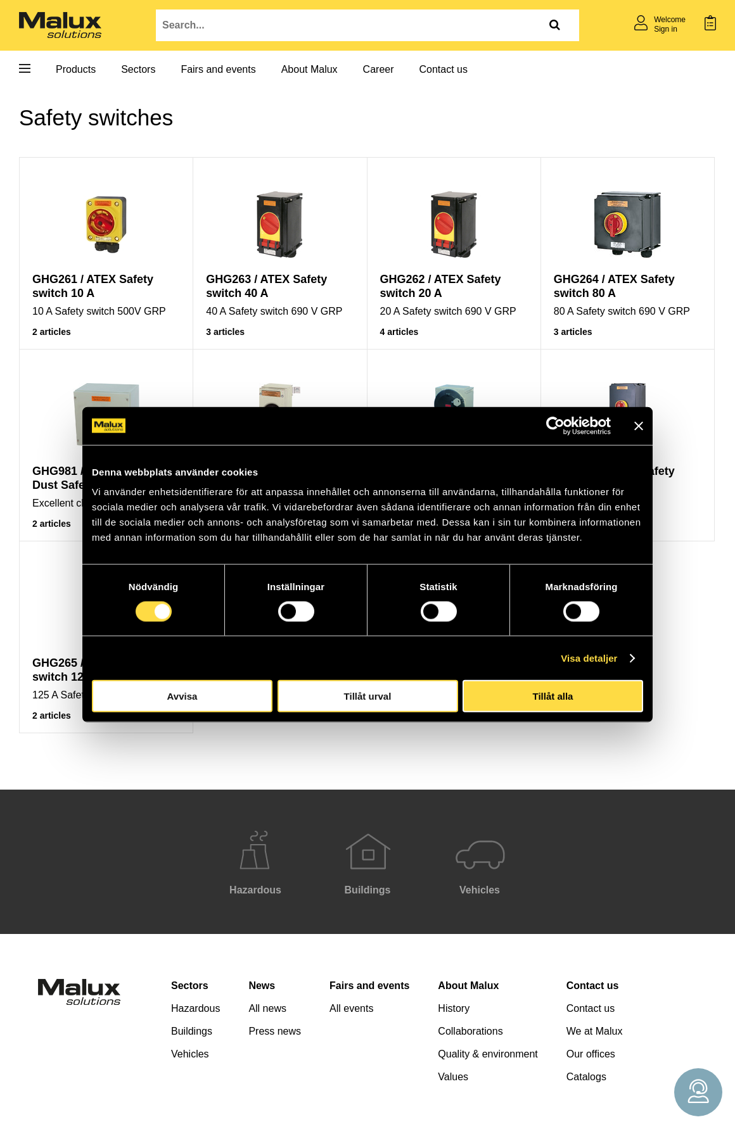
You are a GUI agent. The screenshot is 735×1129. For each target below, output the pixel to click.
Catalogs (586, 1076)
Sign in (665, 29)
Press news (274, 1031)
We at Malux (594, 1031)
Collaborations (470, 1031)
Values (453, 1076)
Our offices (590, 1054)
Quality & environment (487, 1054)
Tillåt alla (553, 696)
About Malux (309, 69)
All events (351, 1008)
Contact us (443, 69)
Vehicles (190, 1054)
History (454, 1008)
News (261, 985)
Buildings (191, 1031)
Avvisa (182, 696)
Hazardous (195, 1008)
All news (267, 1008)
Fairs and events (218, 69)
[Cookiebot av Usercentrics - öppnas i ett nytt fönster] (555, 425)
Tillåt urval (368, 696)
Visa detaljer (589, 657)
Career (378, 69)
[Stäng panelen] (638, 425)
